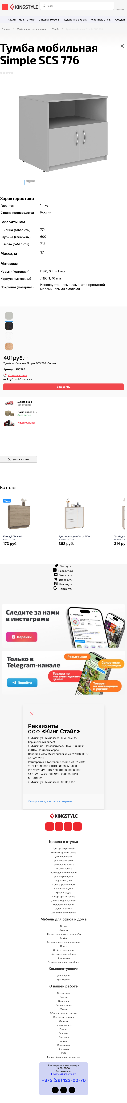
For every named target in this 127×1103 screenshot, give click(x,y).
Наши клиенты (63, 1038)
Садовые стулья (63, 921)
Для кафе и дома (63, 889)
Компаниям (63, 1058)
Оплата (64, 1010)
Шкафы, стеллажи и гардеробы (63, 947)
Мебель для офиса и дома (31, 29)
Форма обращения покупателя (64, 1070)
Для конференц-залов (63, 913)
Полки (63, 959)
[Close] (32, 725)
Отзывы (63, 1034)
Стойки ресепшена (63, 963)
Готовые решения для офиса (63, 975)
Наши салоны (26, 430)
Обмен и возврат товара (63, 1026)
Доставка (63, 1050)
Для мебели (63, 992)
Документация (63, 1018)
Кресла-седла (63, 905)
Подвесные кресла (63, 917)
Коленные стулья (63, 901)
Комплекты (63, 971)
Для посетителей (63, 873)
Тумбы (55, 29)
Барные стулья (63, 893)
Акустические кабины (63, 967)
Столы (63, 939)
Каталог (18, 497)
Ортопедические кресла (63, 885)
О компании (63, 1006)
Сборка (63, 1022)
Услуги (63, 1054)
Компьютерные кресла (63, 865)
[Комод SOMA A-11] (27, 527)
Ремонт (63, 1042)
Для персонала (63, 869)
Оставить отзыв (18, 467)
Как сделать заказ (63, 1030)
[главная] (24, 7)
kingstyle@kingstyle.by (63, 1087)
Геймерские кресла (63, 877)
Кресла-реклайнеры (63, 897)
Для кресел (63, 988)
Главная (6, 29)
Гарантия (63, 1046)
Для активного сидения (63, 925)
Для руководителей (63, 861)
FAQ (63, 1066)
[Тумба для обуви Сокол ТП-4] (82, 527)
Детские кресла (63, 881)
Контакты (63, 1062)
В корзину (63, 393)
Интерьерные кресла (63, 909)
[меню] (5, 7)
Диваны (63, 943)
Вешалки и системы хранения (63, 955)
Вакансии (63, 1014)
